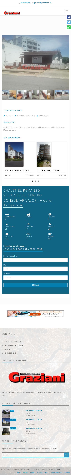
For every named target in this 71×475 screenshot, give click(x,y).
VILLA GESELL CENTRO (17, 170)
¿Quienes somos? (43, 473)
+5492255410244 (10, 353)
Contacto (67, 473)
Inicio (19, 473)
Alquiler (25, 473)
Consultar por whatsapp (14, 246)
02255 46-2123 (25, 3)
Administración (56, 473)
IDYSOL (30, 469)
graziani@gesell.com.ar (42, 3)
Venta (32, 473)
